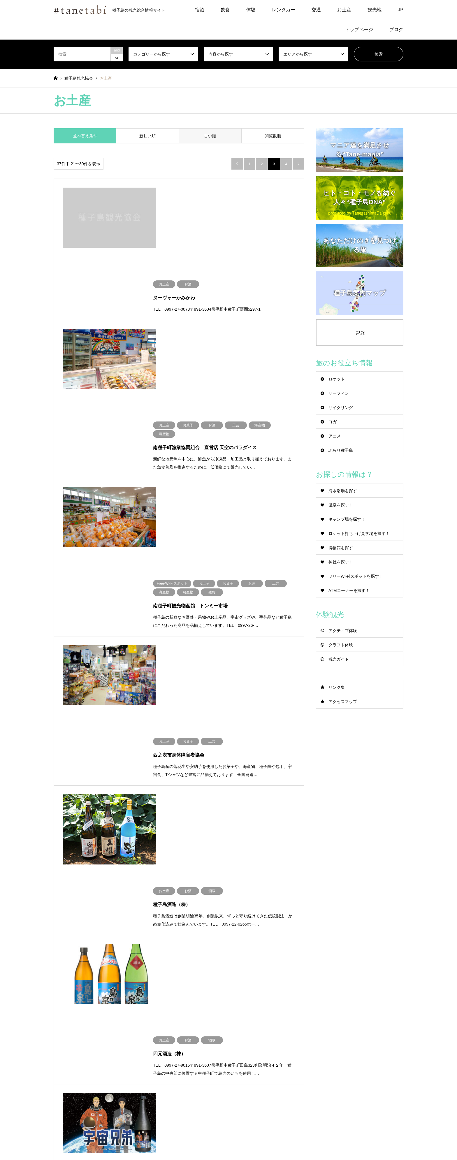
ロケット (336, 379)
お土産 (344, 9)
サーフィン (338, 393)
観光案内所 (251, 1055)
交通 (316, 9)
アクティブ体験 (342, 630)
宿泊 (199, 9)
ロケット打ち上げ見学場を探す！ (359, 533)
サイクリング (340, 407)
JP (400, 9)
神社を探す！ (340, 562)
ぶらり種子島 (340, 450)
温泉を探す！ (340, 505)
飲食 (225, 9)
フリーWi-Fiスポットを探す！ (355, 576)
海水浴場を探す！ (344, 490)
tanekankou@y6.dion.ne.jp (267, 1044)
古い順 (210, 136)
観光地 (375, 9)
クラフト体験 (340, 645)
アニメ (334, 436)
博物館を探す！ (342, 547)
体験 (251, 9)
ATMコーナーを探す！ (349, 590)
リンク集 (336, 687)
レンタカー (283, 9)
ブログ (396, 29)
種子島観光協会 (349, 1124)
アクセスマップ (342, 701)
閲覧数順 (273, 136)
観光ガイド (338, 659)
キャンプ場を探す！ (346, 519)
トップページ (359, 29)
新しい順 (147, 136)
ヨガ (332, 421)
